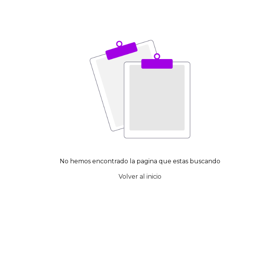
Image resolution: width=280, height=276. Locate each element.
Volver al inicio (140, 176)
